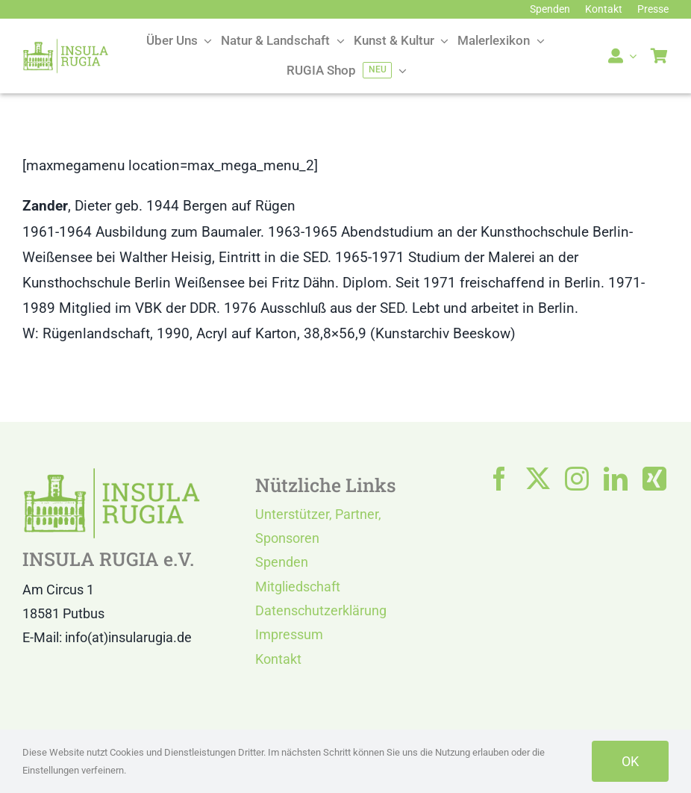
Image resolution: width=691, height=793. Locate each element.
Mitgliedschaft (297, 586)
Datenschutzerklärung (321, 610)
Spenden (281, 562)
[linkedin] (616, 479)
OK (630, 761)
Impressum (289, 634)
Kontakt (278, 659)
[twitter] (538, 479)
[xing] (654, 479)
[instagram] (577, 479)
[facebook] (499, 479)
